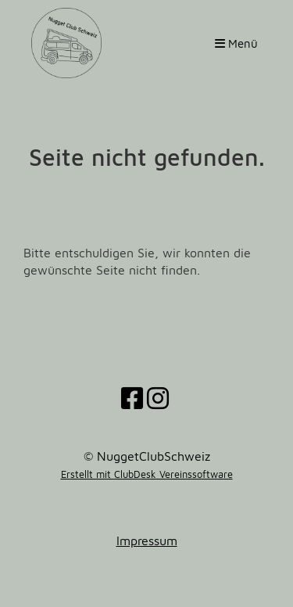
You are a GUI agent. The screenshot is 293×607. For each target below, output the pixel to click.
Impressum (146, 540)
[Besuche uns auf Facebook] (132, 398)
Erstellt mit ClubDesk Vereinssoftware (147, 474)
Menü (236, 43)
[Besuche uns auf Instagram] (158, 398)
